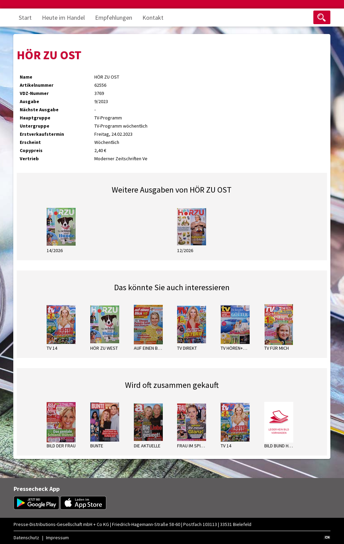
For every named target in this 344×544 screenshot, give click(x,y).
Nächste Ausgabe (39, 109)
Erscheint (30, 142)
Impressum (57, 537)
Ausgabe (29, 101)
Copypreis (31, 150)
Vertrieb (29, 158)
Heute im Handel (63, 17)
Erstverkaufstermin (42, 134)
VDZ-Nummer (34, 93)
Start (25, 17)
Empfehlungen (113, 17)
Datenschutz (26, 537)
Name (26, 77)
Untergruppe (34, 126)
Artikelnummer (36, 85)
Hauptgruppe (35, 118)
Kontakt (152, 17)
